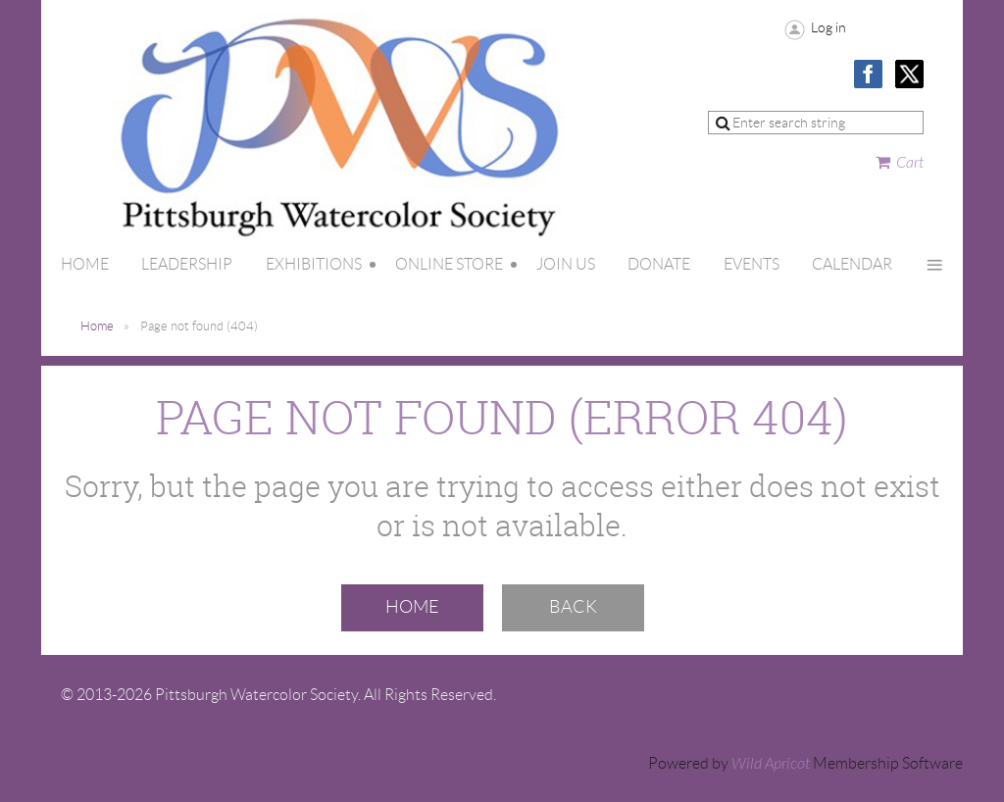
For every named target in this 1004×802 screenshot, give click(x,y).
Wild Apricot (770, 764)
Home (97, 326)
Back (573, 607)
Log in (828, 27)
